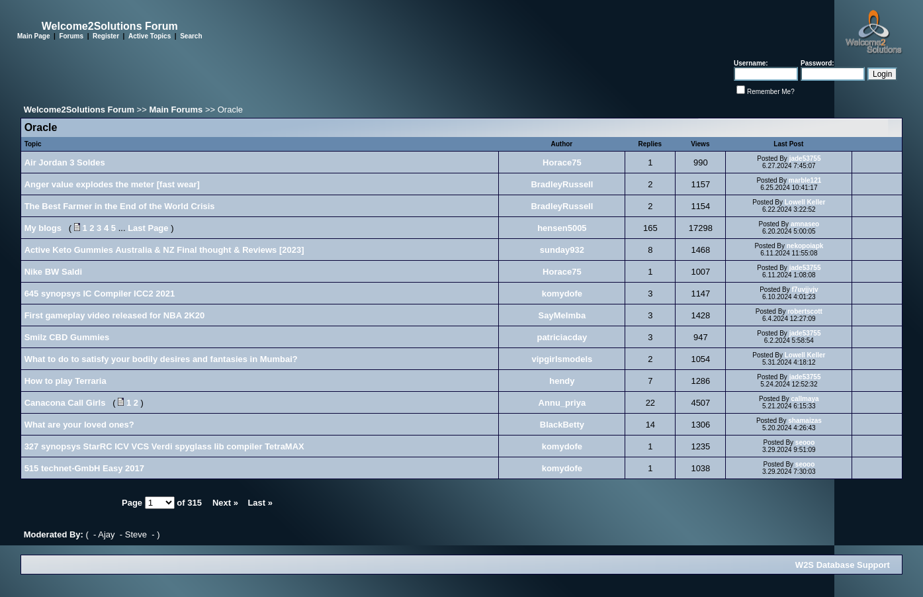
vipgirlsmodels (562, 359)
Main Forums (175, 110)
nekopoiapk (805, 246)
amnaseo (805, 224)
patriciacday (562, 337)
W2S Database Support (842, 565)
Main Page (33, 36)
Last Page (148, 228)
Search (191, 36)
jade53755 (805, 158)
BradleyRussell (562, 184)
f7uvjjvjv (805, 289)
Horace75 (562, 162)
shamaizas (805, 420)
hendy (561, 381)
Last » (260, 503)
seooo (804, 442)
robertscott (804, 311)
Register (106, 36)
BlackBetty (562, 425)
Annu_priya (562, 403)
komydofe (562, 293)
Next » (225, 503)
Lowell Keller (805, 202)
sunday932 (562, 250)
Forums (71, 36)
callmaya (804, 398)
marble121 (805, 180)
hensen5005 (561, 228)
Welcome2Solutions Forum (79, 110)
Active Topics (149, 36)
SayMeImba (562, 315)
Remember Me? (771, 91)
